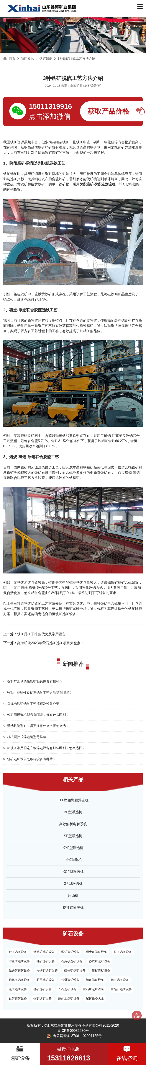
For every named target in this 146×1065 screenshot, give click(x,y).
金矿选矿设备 (18, 952)
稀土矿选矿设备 (96, 952)
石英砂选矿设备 (71, 961)
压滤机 (73, 895)
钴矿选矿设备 (18, 998)
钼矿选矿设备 (120, 980)
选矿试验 (73, 609)
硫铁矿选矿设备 (64, 614)
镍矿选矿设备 (18, 989)
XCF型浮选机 (73, 872)
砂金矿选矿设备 (19, 961)
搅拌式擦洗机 (73, 907)
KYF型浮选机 (73, 848)
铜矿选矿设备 (101, 970)
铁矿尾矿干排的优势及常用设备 (34, 634)
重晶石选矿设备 (121, 989)
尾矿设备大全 (95, 998)
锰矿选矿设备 (42, 989)
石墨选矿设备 (45, 980)
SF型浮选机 (73, 836)
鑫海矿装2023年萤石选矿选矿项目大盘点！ (43, 643)
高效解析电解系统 (73, 824)
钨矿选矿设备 (95, 980)
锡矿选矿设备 (42, 998)
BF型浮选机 (73, 812)
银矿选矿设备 (123, 952)
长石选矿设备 (67, 989)
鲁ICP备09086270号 (73, 1030)
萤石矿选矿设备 (93, 989)
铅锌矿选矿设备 (19, 980)
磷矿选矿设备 (70, 952)
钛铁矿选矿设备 (44, 952)
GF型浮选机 (73, 883)
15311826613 (68, 1058)
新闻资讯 (27, 58)
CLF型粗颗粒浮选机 (72, 800)
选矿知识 (45, 58)
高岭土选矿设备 (68, 998)
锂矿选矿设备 (45, 961)
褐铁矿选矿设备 (47, 970)
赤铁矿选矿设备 (99, 961)
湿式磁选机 (73, 860)
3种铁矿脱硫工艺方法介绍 (76, 58)
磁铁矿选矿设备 (19, 970)
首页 (12, 58)
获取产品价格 (108, 111)
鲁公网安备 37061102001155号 (74, 1036)
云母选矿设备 (70, 980)
